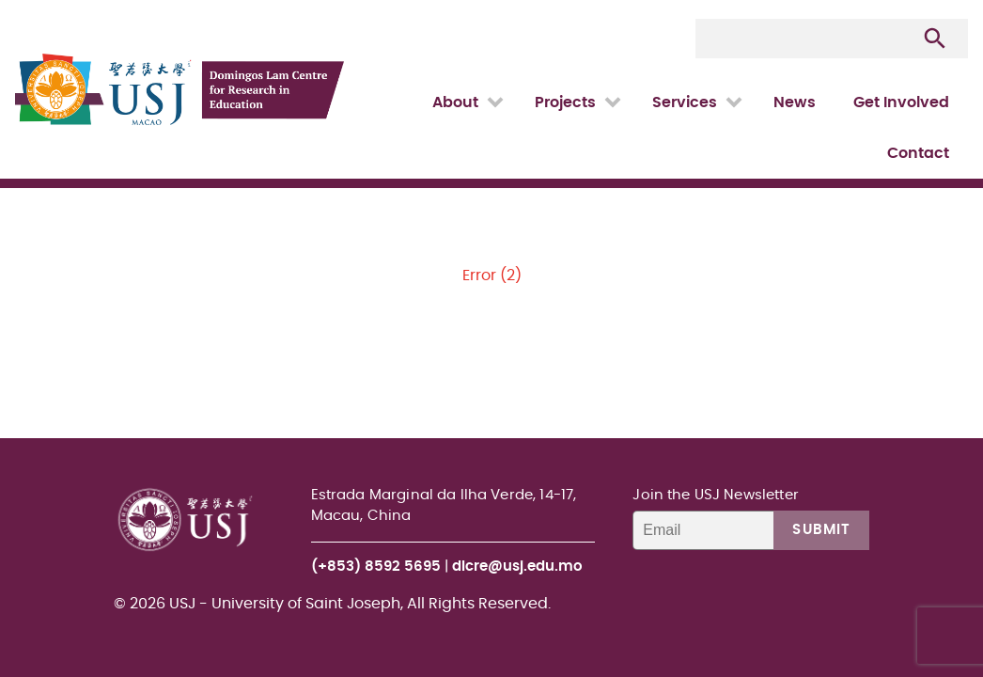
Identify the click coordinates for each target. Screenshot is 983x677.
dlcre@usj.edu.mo (517, 566)
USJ (16, 0)
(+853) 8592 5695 (376, 566)
